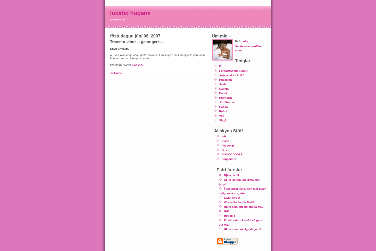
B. (220, 66)
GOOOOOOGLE (232, 154)
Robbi (223, 111)
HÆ (226, 211)
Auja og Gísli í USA (232, 75)
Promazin (225, 97)
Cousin (224, 88)
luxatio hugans (130, 13)
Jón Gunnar (227, 102)
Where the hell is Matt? (239, 202)
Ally (245, 41)
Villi (221, 115)
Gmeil (225, 150)
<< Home (116, 72)
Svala (223, 84)
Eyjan (225, 140)
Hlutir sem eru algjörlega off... (244, 229)
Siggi (222, 120)
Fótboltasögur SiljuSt (233, 70)
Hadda (223, 106)
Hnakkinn (225, 79)
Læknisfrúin (232, 197)
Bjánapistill (231, 175)
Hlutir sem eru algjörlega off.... (244, 206)
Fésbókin (228, 145)
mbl (224, 136)
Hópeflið (229, 215)
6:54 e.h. (137, 64)
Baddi (223, 93)
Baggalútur (229, 158)
